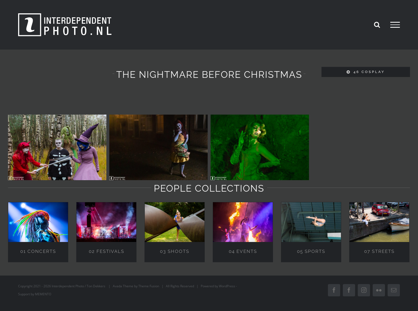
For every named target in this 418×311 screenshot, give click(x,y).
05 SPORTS (311, 251)
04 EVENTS (243, 251)
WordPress (227, 286)
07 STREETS (379, 251)
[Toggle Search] (377, 24)
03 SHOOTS (174, 251)
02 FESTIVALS (106, 251)
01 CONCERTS (38, 251)
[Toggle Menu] (395, 25)
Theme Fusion (148, 286)
